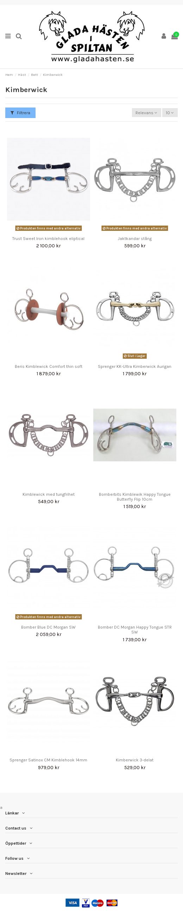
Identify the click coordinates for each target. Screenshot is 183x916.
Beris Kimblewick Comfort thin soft (48, 366)
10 (170, 112)
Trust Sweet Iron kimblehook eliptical (48, 238)
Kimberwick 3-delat (134, 760)
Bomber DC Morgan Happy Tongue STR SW (135, 630)
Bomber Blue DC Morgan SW (48, 627)
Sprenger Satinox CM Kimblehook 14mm (48, 760)
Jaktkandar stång (135, 238)
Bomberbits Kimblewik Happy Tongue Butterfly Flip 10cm (135, 497)
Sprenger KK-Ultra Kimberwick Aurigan (134, 366)
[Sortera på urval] (146, 112)
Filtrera (20, 112)
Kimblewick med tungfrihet (49, 494)
